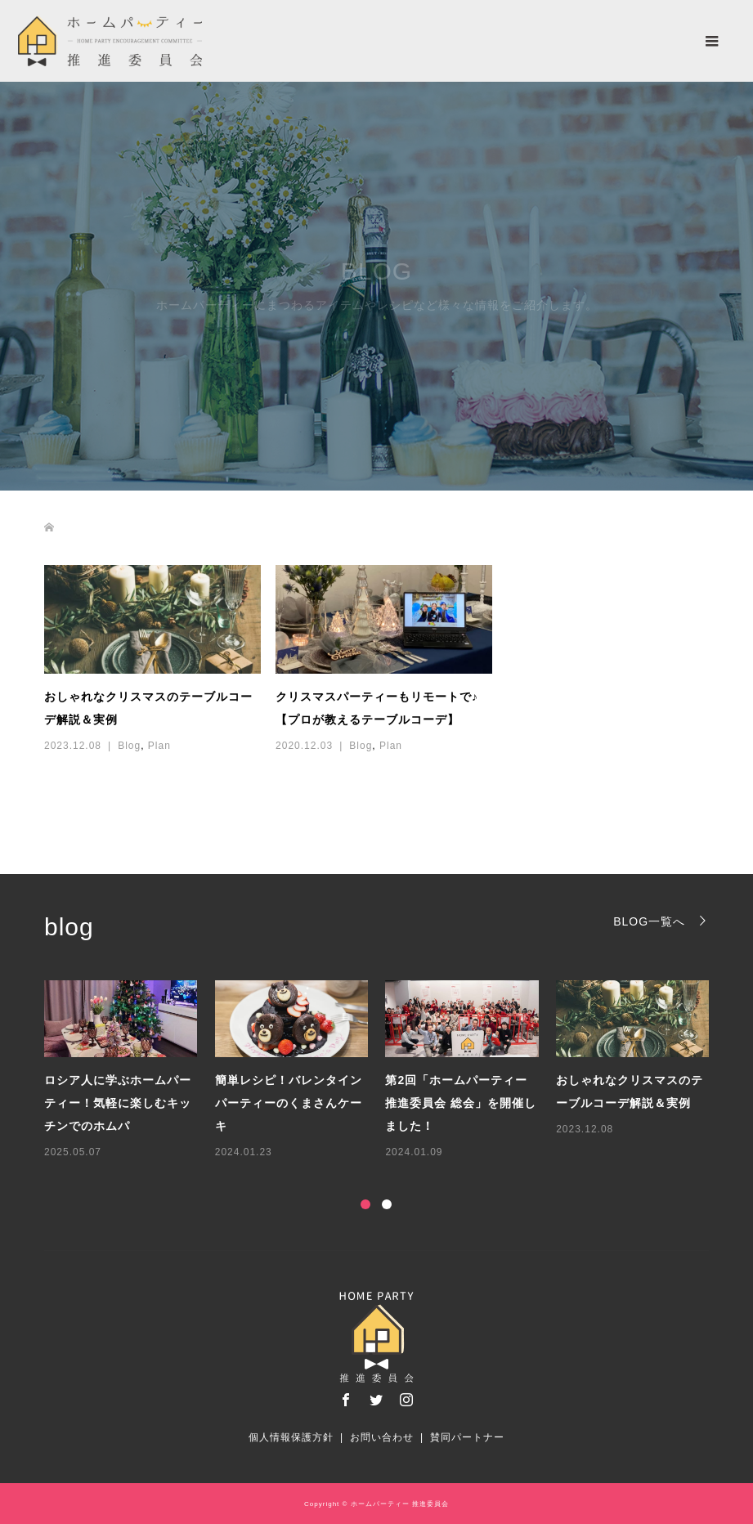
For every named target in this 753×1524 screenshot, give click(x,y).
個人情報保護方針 (291, 1437)
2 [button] (387, 1204)
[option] (385, 1070)
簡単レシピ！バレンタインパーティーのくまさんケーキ (288, 1103)
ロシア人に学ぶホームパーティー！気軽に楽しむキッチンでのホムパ (117, 1103)
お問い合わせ (382, 1437)
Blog (129, 745)
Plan (159, 745)
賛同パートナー (467, 1437)
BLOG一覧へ (649, 921)
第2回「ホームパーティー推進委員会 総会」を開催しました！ (460, 1103)
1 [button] (365, 1204)
